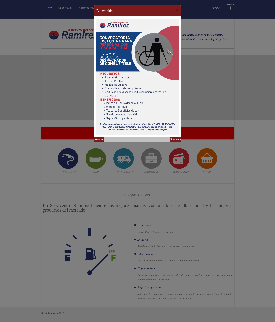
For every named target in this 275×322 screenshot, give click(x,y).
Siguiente (175, 139)
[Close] (177, 10)
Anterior (99, 139)
